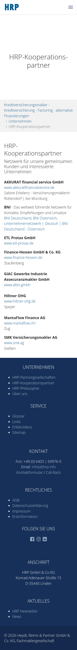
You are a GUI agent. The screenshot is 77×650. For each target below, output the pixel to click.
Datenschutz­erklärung (30, 505)
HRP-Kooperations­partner (33, 382)
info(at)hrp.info (44, 466)
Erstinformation (25, 516)
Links (16, 421)
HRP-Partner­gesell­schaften (33, 377)
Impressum (21, 511)
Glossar (18, 416)
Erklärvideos (22, 426)
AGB (15, 500)
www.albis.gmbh (17, 284)
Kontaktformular (29, 472)
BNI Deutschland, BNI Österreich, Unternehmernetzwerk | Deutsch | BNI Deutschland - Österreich (36, 224)
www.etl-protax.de (18, 243)
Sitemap (18, 432)
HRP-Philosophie (25, 388)
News (16, 616)
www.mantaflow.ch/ (20, 323)
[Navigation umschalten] (70, 7)
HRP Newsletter (25, 611)
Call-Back (53, 472)
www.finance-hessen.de (23, 257)
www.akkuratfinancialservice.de (29, 187)
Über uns (19, 393)
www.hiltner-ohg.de (20, 301)
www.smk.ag (14, 342)
